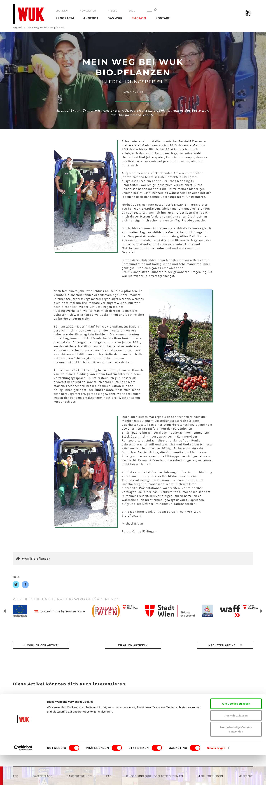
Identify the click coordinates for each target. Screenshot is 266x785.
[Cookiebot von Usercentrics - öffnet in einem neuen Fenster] (23, 778)
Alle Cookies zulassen (236, 733)
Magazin (139, 18)
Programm (64, 18)
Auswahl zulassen (236, 745)
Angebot (90, 18)
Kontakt (162, 18)
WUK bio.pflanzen (36, 558)
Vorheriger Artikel (40, 645)
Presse (112, 10)
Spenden (62, 10)
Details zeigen (216, 777)
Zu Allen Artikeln (133, 645)
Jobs (132, 10)
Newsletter (88, 10)
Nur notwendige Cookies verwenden (236, 759)
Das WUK (115, 18)
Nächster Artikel (225, 645)
